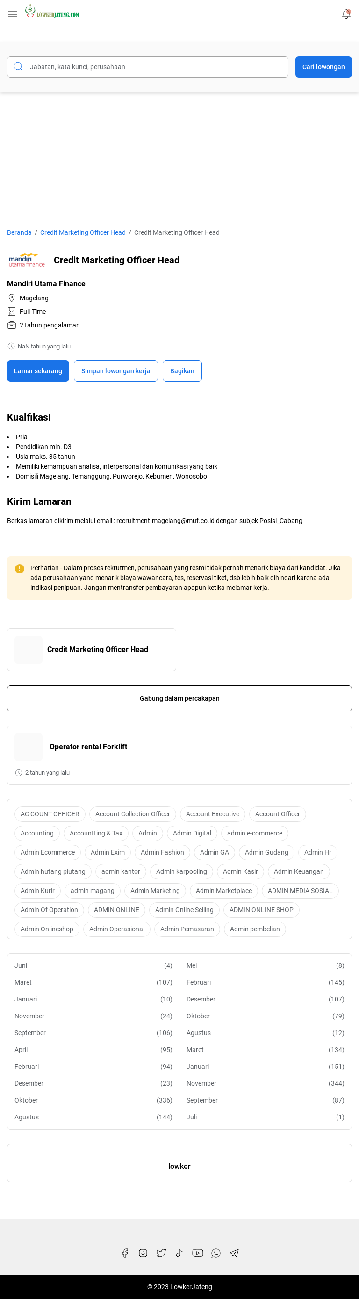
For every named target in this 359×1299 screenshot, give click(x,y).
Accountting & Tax (96, 833)
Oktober (266, 1016)
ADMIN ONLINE (116, 910)
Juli (266, 1117)
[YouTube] (197, 1253)
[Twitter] (161, 1253)
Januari (93, 999)
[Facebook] (124, 1253)
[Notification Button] (346, 14)
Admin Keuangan (299, 871)
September (93, 1033)
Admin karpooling (181, 871)
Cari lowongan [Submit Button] (323, 67)
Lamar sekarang (38, 371)
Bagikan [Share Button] (182, 371)
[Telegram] (234, 1253)
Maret (93, 982)
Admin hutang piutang (53, 871)
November (93, 1016)
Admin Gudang (266, 852)
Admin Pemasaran (187, 929)
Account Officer (277, 814)
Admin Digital (192, 833)
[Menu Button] (12, 14)
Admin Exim (108, 852)
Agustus (266, 1033)
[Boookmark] (116, 371)
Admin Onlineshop (47, 929)
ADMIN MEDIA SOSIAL (300, 890)
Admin (147, 833)
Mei (266, 966)
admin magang (93, 890)
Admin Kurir (38, 890)
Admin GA (214, 852)
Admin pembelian (255, 929)
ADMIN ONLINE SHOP (262, 910)
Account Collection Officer (132, 814)
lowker (179, 1166)
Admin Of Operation (49, 910)
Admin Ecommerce (48, 852)
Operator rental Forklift (88, 746)
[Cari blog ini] (147, 67)
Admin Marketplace (224, 890)
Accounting (37, 833)
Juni (93, 966)
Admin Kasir (240, 871)
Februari (266, 982)
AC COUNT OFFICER (50, 814)
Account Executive (212, 814)
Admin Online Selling (184, 910)
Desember (266, 999)
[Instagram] (143, 1253)
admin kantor (120, 871)
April (93, 1050)
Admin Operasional (116, 929)
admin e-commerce (254, 833)
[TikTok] (179, 1253)
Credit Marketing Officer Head (97, 649)
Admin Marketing (155, 890)
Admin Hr (317, 852)
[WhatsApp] (216, 1253)
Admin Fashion (162, 852)
